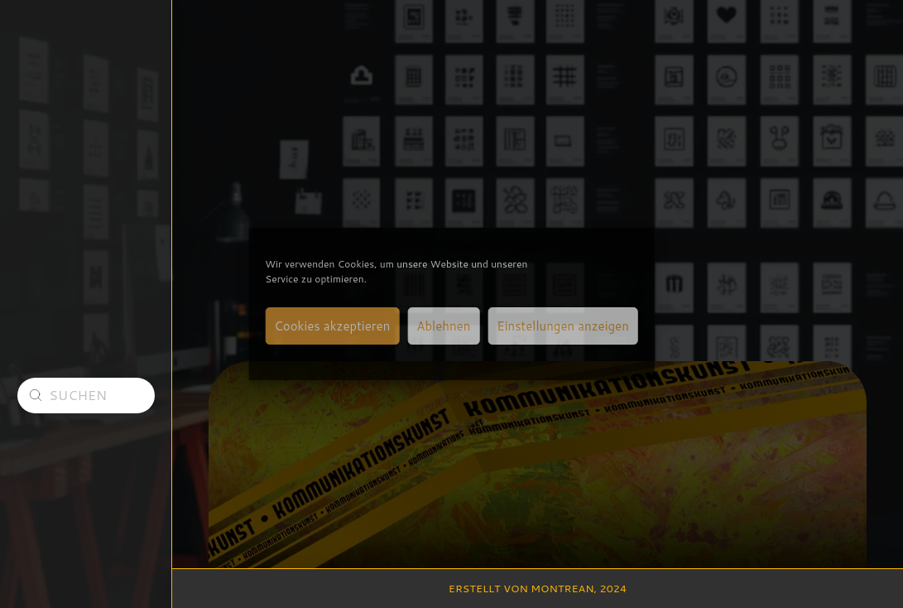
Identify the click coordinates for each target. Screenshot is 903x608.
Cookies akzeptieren (332, 326)
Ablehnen (443, 326)
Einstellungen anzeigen (562, 326)
